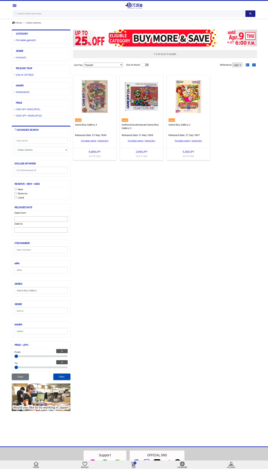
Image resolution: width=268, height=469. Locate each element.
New (20, 189)
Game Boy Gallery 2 (179, 124)
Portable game (88, 140)
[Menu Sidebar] (15, 5)
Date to (19, 223)
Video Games (33, 22)
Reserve (22, 193)
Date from (20, 212)
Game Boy (103, 140)
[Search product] (250, 13)
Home (17, 22)
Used (21, 197)
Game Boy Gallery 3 (86, 124)
